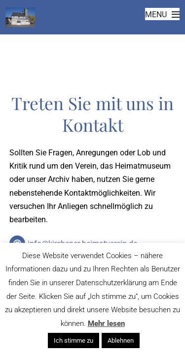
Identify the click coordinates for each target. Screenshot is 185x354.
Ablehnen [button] (121, 340)
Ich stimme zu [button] (73, 340)
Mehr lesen (106, 323)
